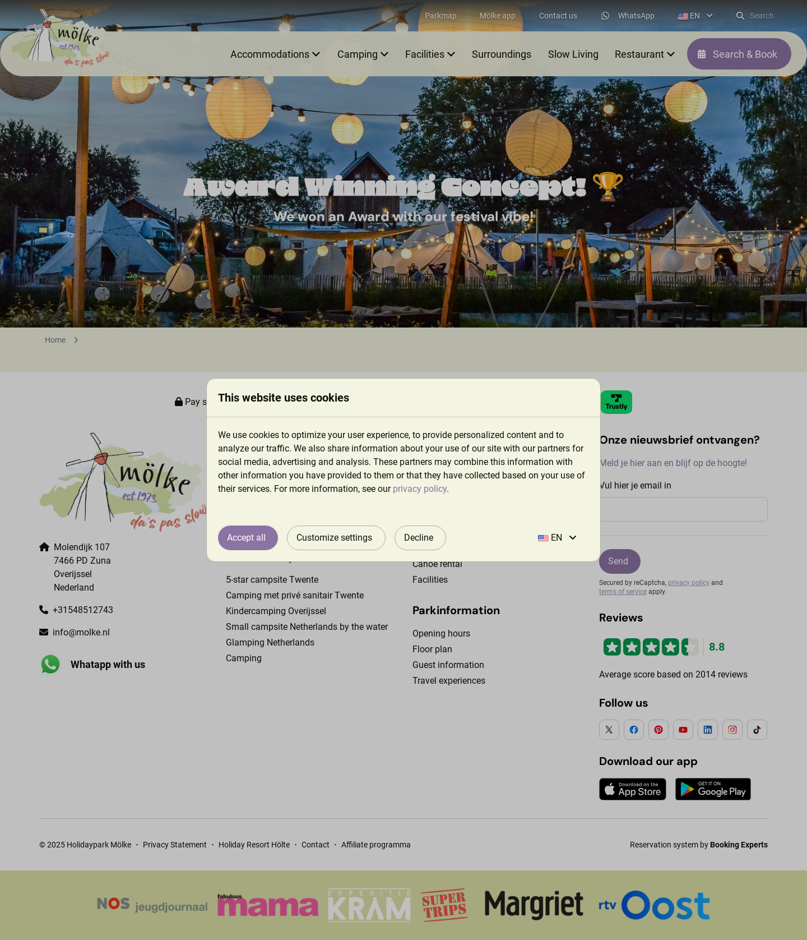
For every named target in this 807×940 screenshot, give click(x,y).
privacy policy (420, 488)
